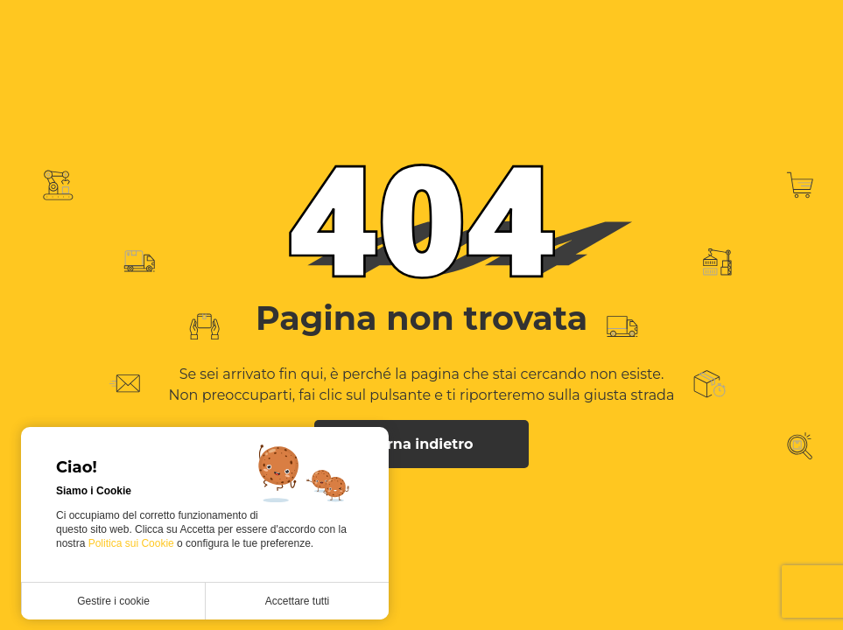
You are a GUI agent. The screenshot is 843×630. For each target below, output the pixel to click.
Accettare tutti (297, 601)
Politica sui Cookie (132, 543)
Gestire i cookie (113, 601)
